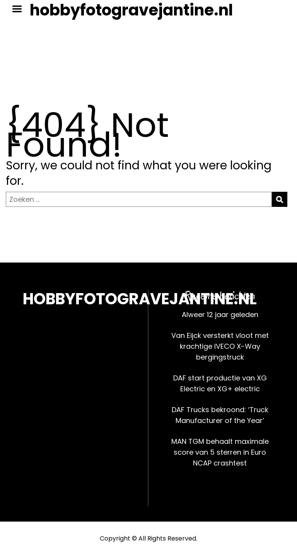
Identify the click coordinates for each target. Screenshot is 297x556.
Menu (20, 8)
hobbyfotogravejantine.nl (131, 10)
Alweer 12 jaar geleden (220, 314)
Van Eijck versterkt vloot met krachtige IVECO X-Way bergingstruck (220, 346)
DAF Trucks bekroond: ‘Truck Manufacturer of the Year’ (220, 415)
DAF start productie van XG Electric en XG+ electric (220, 383)
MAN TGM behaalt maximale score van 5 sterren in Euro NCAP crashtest (220, 452)
